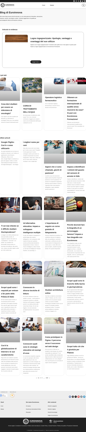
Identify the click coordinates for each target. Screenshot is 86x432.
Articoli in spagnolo (52, 406)
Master (52, 5)
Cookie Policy (44, 425)
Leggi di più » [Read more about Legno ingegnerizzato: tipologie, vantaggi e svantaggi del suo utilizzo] (36, 62)
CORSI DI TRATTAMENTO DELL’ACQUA (30, 109)
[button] (83, 5)
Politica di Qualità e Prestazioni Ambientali (67, 425)
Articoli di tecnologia (52, 412)
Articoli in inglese (52, 409)
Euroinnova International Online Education (33, 411)
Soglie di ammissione (53, 415)
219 (47, 381)
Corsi (42, 5)
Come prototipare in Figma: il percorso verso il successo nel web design (53, 346)
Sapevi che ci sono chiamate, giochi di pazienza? (53, 170)
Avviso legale (11, 425)
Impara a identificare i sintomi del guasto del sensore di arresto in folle (75, 173)
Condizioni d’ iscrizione (21, 425)
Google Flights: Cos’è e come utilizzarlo (8, 145)
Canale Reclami (53, 425)
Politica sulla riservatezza (34, 425)
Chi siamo (28, 406)
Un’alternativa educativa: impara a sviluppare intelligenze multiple (32, 232)
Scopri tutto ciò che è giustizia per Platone (76, 353)
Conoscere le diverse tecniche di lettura (31, 293)
